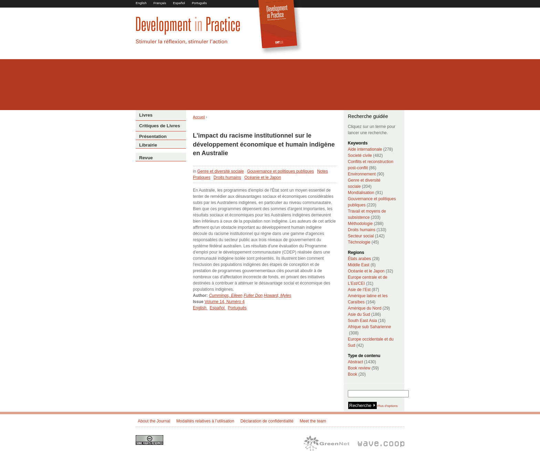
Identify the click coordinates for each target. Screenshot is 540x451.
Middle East (359, 264)
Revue (146, 157)
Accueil (199, 117)
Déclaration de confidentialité (266, 421)
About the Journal (154, 421)
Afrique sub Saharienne (369, 326)
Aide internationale (365, 149)
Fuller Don (252, 295)
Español (179, 3)
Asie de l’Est (359, 289)
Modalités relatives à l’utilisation (205, 421)
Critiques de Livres (159, 125)
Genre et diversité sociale (220, 171)
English (141, 3)
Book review (359, 368)
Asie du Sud (359, 314)
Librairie (148, 145)
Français (159, 3)
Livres (146, 115)
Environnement (362, 174)
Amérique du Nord (364, 308)
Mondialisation (361, 192)
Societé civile (360, 155)
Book (352, 374)
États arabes (359, 258)
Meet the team (313, 421)
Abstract (355, 361)
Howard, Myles (277, 295)
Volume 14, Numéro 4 (225, 301)
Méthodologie (360, 223)
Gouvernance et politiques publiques (280, 171)
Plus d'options (387, 406)
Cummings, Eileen (225, 295)
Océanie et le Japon (262, 177)
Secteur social (361, 236)
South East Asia (362, 320)
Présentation (153, 136)
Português (199, 3)
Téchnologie (359, 242)
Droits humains (227, 177)
